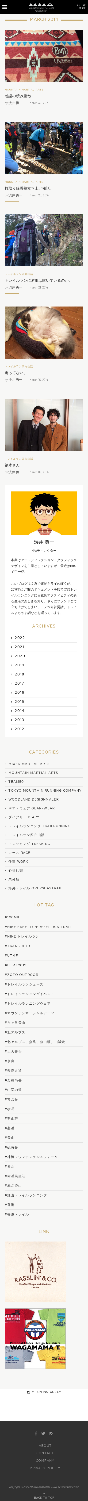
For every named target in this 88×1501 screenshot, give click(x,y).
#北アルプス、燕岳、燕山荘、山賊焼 (35, 1042)
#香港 (10, 1205)
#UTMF (11, 956)
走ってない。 (16, 373)
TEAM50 (16, 781)
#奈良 (10, 1061)
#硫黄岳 (11, 1147)
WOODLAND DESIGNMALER (33, 799)
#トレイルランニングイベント (29, 994)
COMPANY (45, 1460)
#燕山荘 (11, 1119)
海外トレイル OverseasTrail (35, 888)
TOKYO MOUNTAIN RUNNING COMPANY (44, 790)
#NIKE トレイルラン (22, 936)
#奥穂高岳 (13, 1080)
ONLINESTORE (81, 6)
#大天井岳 (13, 1052)
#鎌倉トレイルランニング (26, 1195)
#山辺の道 (13, 1090)
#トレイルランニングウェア (28, 1004)
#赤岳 (10, 1167)
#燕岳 (10, 1128)
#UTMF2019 (16, 965)
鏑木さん (12, 465)
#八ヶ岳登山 (15, 1023)
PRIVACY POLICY (45, 1468)
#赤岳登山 (13, 1186)
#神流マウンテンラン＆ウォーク (31, 1157)
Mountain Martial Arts (24, 89)
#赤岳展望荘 (15, 1176)
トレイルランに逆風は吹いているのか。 (38, 280)
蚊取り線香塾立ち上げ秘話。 (29, 188)
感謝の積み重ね (18, 96)
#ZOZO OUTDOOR (21, 975)
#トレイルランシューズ (24, 984)
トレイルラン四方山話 (19, 274)
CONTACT (45, 1453)
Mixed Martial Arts (29, 764)
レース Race (19, 853)
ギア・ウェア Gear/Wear (31, 808)
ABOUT (45, 1445)
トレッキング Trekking (29, 844)
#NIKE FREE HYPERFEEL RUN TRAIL (38, 927)
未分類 (13, 879)
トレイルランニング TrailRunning (39, 826)
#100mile (14, 917)
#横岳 (10, 1109)
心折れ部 (15, 870)
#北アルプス (15, 1032)
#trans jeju (17, 946)
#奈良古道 (13, 1071)
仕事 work (18, 861)
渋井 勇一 (15, 103)
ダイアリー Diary (23, 817)
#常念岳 (11, 1099)
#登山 (10, 1138)
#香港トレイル (17, 1214)
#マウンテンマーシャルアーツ (29, 1013)
